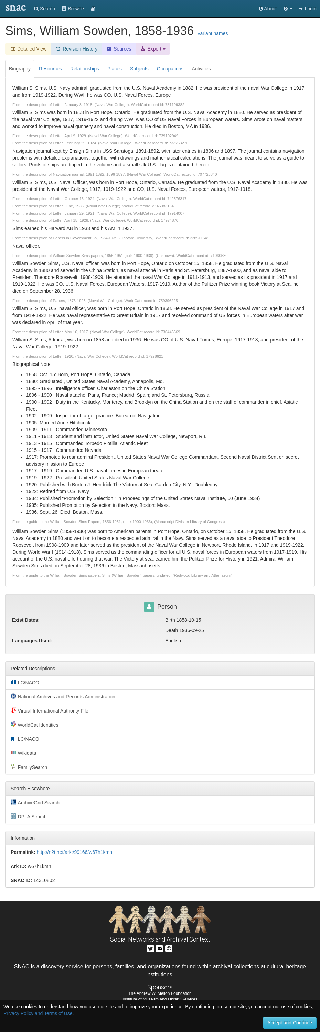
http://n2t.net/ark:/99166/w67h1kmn (74, 852)
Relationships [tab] (84, 69)
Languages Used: (32, 640)
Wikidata (23, 753)
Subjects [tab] (139, 69)
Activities (201, 69)
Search (44, 8)
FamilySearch (29, 767)
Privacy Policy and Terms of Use (37, 1013)
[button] (288, 8)
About (268, 8)
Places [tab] (114, 69)
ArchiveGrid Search (35, 802)
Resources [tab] (50, 69)
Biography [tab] (20, 69)
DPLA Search (29, 816)
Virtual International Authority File (49, 710)
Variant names (212, 33)
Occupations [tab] (170, 69)
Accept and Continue (289, 1022)
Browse (73, 8)
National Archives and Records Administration (63, 696)
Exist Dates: (26, 620)
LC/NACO (25, 682)
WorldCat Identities (34, 724)
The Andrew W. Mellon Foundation (159, 993)
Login (308, 8)
